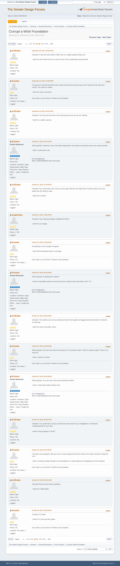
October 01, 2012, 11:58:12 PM (42, 215)
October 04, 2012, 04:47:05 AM (42, 450)
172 (34, 44)
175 (46, 44)
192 (51, 44)
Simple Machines (23, 563)
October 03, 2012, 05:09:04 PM (42, 419)
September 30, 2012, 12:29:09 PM (42, 81)
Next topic (107, 37)
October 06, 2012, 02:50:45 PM (42, 510)
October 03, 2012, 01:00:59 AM (42, 346)
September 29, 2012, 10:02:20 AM (42, 50)
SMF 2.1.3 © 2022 (11, 563)
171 (30, 44)
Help (94, 563)
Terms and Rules (102, 563)
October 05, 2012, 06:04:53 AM (42, 480)
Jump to (79, 549)
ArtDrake (16, 51)
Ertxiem (16, 141)
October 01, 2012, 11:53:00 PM (42, 184)
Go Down (12, 44)
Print (109, 44)
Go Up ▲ (111, 563)
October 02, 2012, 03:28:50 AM (42, 242)
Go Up (10, 539)
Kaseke (15, 81)
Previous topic (95, 37)
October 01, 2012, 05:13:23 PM (42, 141)
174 (42, 44)
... (28, 44)
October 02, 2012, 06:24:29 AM (42, 272)
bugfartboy (17, 215)
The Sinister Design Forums (26, 9)
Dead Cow (40, 159)
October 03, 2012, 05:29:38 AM (42, 376)
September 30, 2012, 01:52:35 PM (42, 111)
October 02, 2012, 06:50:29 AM (42, 316)
